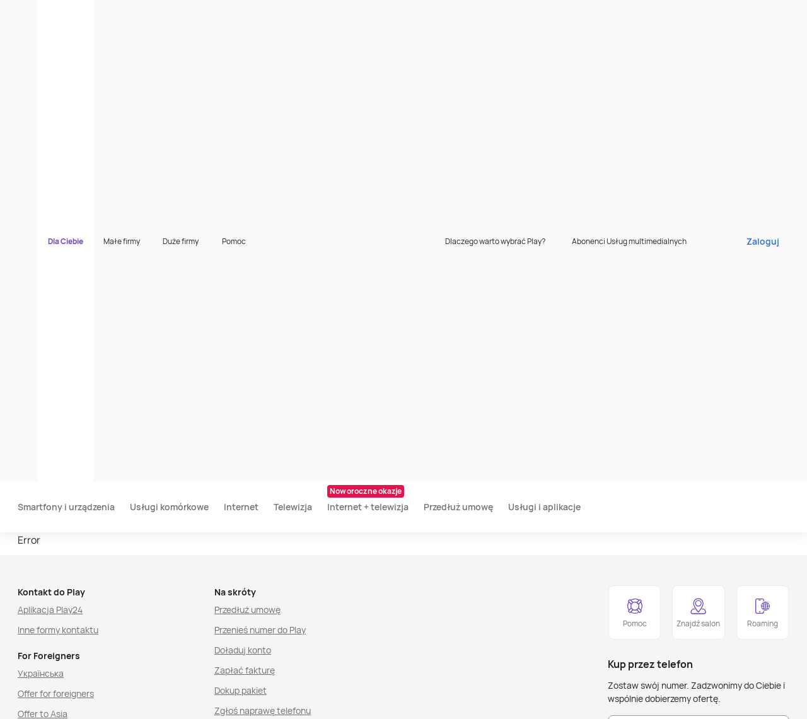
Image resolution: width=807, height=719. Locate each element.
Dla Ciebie (128, 15)
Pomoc (297, 15)
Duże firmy (244, 15)
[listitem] (77, 701)
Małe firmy (184, 15)
